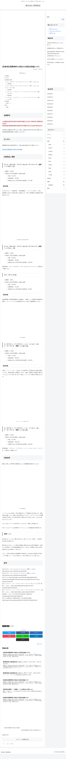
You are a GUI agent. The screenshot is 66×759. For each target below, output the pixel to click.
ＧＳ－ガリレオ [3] (11, 90)
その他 (56, 175)
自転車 (55, 178)
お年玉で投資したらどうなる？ (55, 59)
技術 (55, 141)
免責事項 (7, 76)
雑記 (55, 188)
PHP (56, 161)
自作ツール (52, 33)
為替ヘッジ (9, 106)
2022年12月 (50, 100)
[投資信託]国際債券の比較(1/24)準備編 (12, 153)
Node (56, 158)
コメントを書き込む (22, 744)
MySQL (56, 155)
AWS (56, 145)
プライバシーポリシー (55, 31)
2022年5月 (50, 120)
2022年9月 (50, 107)
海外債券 (12, 629)
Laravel (56, 151)
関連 (8, 110)
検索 (48, 17)
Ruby (56, 172)
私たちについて (54, 29)
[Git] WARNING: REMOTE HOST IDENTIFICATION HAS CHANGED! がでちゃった (55, 53)
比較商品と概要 (8, 80)
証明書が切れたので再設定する (55, 48)
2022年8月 (50, 110)
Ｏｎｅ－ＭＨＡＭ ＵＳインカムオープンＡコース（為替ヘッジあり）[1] (24, 82)
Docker (56, 148)
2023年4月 (50, 97)
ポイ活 (55, 138)
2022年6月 (50, 117)
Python (56, 165)
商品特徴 (10, 84)
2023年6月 (50, 93)
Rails (56, 168)
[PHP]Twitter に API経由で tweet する (55, 63)
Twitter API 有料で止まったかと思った (55, 44)
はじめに (7, 78)
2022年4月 (50, 124)
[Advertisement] (22, 16)
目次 (21, 73)
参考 (6, 108)
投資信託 (4, 629)
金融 (8, 629)
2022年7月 (50, 114)
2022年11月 (50, 104)
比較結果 (7, 104)
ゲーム (55, 135)
